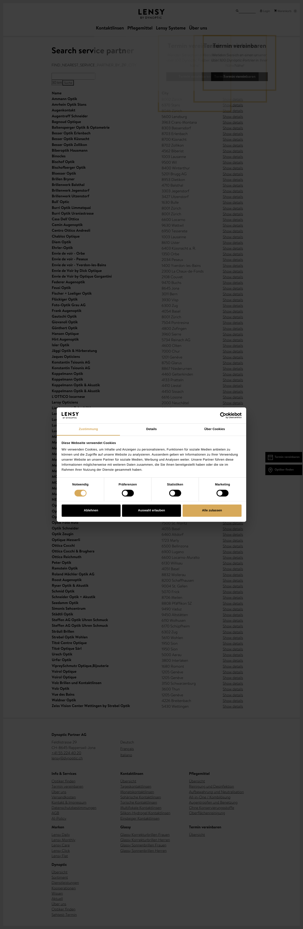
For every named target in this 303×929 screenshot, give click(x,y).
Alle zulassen (212, 510)
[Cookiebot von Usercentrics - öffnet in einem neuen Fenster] (223, 415)
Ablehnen (91, 510)
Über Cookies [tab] (214, 429)
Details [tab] (151, 429)
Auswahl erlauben (151, 510)
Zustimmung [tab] (88, 429)
